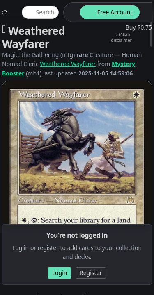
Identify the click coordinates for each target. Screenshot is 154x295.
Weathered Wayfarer (67, 64)
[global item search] (40, 12)
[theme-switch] (70, 12)
